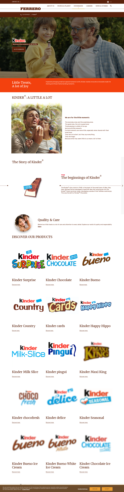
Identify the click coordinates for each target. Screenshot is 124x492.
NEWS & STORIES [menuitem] (102, 6)
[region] (62, 488)
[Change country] (109, 1)
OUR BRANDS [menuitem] (78, 6)
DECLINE (94, 489)
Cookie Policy (26, 489)
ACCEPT (107, 489)
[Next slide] (122, 185)
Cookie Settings (83, 489)
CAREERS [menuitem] (89, 6)
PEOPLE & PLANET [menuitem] (64, 6)
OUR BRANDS (26, 14)
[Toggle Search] (111, 6)
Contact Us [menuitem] (16, 1)
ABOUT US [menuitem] (50, 6)
